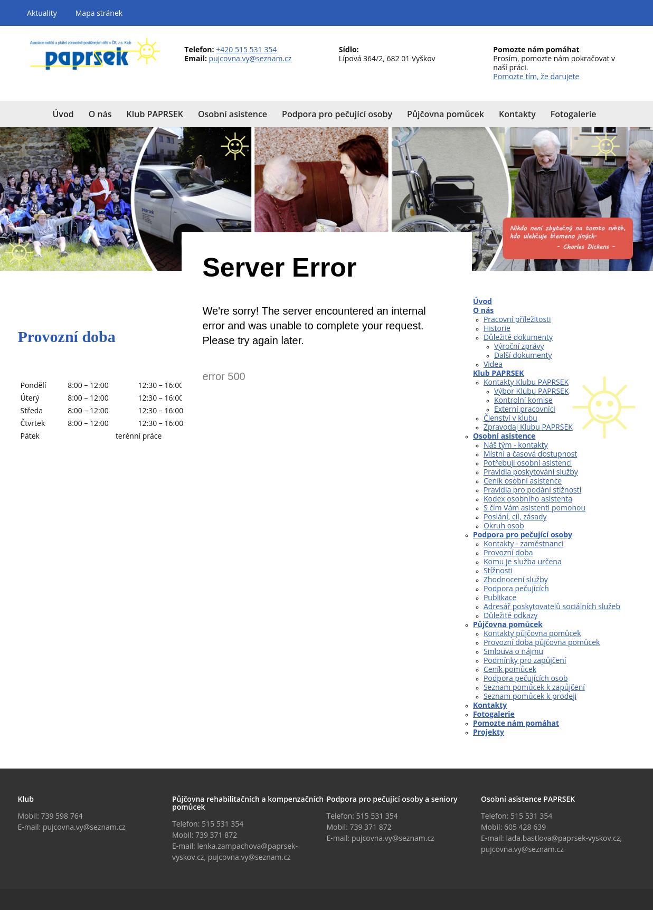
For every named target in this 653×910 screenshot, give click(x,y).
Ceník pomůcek (510, 669)
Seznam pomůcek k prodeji (530, 696)
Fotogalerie (494, 714)
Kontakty (490, 705)
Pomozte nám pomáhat (516, 723)
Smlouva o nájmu (513, 651)
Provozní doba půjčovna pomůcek (542, 642)
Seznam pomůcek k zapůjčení (534, 687)
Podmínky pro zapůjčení (525, 660)
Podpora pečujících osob (526, 678)
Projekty (488, 732)
